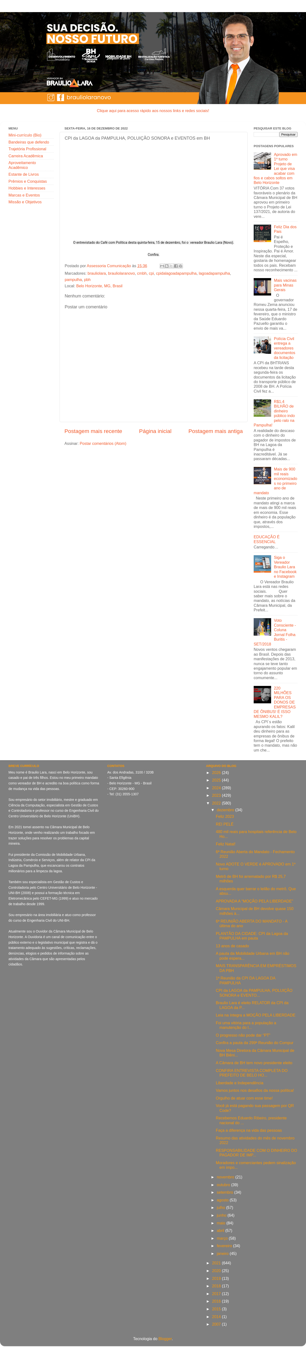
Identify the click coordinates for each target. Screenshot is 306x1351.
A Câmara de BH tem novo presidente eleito (254, 1063)
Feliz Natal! (225, 844)
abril (221, 1230)
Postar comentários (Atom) (103, 443)
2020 (217, 1270)
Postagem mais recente (93, 431)
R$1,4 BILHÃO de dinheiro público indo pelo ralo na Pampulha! (274, 413)
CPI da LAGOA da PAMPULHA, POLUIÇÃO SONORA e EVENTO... (254, 992)
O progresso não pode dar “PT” (243, 1035)
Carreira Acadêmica (25, 156)
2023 (217, 795)
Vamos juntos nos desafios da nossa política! (255, 1090)
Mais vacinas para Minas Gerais (285, 285)
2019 (217, 1278)
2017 (217, 1293)
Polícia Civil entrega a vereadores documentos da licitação (284, 348)
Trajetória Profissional (27, 149)
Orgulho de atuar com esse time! (244, 1098)
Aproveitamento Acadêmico (22, 164)
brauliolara (96, 273)
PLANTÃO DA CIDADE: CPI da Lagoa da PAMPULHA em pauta (252, 935)
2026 (217, 772)
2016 (217, 1301)
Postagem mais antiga (215, 431)
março (223, 1238)
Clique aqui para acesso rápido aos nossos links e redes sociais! (153, 110)
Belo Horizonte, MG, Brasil (99, 286)
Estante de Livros (23, 174)
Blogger (165, 1338)
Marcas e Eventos (24, 195)
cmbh (142, 273)
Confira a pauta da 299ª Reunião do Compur (254, 1042)
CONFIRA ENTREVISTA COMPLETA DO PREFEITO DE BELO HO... (252, 1072)
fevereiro (225, 1246)
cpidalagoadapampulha (176, 273)
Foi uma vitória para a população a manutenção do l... (246, 1025)
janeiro (223, 1253)
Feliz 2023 (225, 816)
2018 (217, 1286)
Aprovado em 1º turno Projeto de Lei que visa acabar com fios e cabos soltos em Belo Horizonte (275, 168)
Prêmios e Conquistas (27, 181)
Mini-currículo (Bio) (24, 135)
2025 (217, 780)
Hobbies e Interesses (26, 188)
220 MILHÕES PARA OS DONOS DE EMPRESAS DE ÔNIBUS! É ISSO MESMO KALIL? (275, 702)
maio (222, 1223)
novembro (226, 1177)
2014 (217, 1316)
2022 (217, 803)
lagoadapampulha (214, 273)
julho (221, 1207)
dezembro (226, 810)
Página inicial (155, 431)
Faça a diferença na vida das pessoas (249, 1130)
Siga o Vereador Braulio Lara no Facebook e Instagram (285, 566)
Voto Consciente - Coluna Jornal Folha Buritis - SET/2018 (275, 632)
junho (222, 1215)
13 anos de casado (232, 946)
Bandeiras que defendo (28, 142)
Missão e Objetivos (25, 202)
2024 (217, 788)
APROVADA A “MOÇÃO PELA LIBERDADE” (254, 901)
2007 (217, 1324)
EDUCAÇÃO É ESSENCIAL (267, 539)
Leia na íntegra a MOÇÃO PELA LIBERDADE (255, 1015)
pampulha (73, 279)
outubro (224, 1185)
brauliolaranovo (121, 273)
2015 (217, 1309)
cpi (151, 273)
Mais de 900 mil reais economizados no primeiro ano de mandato (275, 481)
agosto (223, 1200)
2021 (217, 1263)
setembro (225, 1192)
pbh (87, 279)
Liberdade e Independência (239, 1083)
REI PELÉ (225, 824)
